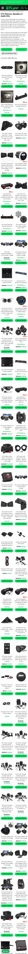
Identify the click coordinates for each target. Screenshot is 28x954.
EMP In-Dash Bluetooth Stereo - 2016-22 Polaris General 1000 (7, 106)
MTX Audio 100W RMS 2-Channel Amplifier (7, 485)
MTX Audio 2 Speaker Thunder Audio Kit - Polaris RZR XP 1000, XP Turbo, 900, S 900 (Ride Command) (21, 572)
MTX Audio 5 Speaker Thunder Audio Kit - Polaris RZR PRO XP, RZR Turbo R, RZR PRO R (7, 777)
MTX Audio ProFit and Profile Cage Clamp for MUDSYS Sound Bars (7, 543)
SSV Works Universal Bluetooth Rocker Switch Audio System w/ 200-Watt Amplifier (7, 399)
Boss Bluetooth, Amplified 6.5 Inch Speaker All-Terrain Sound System (21, 926)
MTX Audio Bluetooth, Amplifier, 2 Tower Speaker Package (21, 253)
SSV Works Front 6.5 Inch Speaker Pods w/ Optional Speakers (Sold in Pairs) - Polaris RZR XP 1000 (7, 311)
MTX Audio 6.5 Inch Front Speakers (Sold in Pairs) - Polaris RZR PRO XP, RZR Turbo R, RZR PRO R (21, 865)
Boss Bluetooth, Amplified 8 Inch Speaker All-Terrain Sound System (7, 602)
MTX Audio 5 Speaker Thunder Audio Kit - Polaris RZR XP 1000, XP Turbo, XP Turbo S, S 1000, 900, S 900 (7, 808)
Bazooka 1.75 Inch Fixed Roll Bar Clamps (7, 712)
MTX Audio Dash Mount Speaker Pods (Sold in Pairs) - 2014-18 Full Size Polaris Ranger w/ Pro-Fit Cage (7, 167)
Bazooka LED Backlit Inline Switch (21, 542)
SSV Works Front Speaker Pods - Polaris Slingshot (7, 629)
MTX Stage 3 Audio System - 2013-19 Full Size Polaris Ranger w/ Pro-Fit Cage (7, 459)
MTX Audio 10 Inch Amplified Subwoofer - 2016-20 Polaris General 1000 (21, 428)
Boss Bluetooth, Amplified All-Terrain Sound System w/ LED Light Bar (21, 399)
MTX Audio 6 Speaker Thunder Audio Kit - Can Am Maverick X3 (21, 807)
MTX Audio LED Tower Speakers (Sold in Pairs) (21, 134)
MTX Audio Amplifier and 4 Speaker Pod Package (21, 837)
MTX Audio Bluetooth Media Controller (7, 281)
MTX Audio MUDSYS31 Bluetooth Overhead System (6, 77)
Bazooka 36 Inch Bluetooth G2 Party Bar (21, 281)
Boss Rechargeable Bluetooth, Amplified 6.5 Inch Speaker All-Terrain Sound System (21, 602)
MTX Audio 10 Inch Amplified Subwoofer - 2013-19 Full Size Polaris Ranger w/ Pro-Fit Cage (21, 514)
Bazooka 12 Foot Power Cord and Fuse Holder (7, 569)
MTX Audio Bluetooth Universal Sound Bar (7, 225)
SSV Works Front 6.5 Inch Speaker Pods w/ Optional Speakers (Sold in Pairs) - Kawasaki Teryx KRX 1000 (7, 515)
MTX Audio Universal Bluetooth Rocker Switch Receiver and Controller (7, 659)
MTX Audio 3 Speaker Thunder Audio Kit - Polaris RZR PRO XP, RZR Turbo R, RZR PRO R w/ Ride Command (21, 746)
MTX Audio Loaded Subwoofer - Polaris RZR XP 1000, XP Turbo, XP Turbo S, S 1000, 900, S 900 (7, 137)
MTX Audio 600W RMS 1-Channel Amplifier (7, 370)
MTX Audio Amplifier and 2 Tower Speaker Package (7, 427)
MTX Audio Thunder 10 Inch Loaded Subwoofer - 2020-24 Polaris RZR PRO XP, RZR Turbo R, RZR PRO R (21, 715)
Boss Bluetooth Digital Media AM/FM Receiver (21, 164)
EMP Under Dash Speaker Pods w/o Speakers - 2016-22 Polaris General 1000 (21, 459)
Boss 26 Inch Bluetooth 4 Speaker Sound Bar (21, 105)
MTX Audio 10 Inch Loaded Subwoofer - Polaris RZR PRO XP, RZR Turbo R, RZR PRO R (21, 894)
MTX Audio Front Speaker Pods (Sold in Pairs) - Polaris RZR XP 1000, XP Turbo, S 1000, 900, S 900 (21, 197)
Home (2, 11)
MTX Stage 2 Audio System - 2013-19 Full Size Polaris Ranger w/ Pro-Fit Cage (7, 926)
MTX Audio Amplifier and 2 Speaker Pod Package (7, 837)
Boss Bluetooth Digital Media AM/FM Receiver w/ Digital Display (21, 310)
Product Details (6, 86)
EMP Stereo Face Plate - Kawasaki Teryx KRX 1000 (21, 77)
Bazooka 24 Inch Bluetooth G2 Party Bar (21, 370)
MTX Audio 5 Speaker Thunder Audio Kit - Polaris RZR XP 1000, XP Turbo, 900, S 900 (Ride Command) (7, 342)
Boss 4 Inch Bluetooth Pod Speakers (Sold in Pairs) (21, 340)
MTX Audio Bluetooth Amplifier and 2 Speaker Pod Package (7, 863)
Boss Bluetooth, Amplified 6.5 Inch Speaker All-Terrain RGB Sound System (7, 196)
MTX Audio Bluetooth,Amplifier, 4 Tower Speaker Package (7, 253)
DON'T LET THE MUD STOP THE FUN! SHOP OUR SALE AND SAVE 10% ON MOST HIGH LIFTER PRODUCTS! (13, 2)
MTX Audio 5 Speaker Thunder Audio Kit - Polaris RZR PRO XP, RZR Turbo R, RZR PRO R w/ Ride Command (21, 777)
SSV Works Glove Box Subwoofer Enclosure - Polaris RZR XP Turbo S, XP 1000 (21, 659)
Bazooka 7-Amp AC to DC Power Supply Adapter (7, 686)
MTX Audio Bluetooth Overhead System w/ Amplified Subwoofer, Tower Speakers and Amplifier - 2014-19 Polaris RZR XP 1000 (6, 896)
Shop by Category (8, 11)
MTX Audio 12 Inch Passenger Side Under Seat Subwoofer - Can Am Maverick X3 (21, 630)
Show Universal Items (9, 53)
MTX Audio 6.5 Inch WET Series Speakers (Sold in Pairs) (21, 226)
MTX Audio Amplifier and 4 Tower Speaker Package (21, 486)
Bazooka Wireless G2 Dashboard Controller (21, 685)
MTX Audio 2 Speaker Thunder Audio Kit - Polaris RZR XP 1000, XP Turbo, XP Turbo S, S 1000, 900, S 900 (7, 746)
